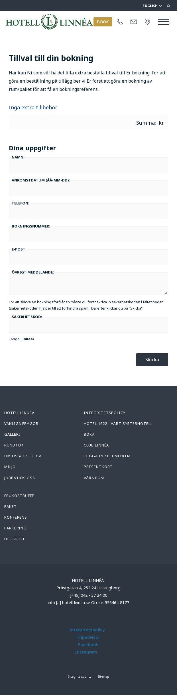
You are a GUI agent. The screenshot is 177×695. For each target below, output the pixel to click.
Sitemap (103, 677)
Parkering (15, 528)
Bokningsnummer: (31, 226)
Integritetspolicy (104, 412)
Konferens (15, 517)
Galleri (12, 434)
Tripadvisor (88, 637)
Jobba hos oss (19, 477)
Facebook (88, 644)
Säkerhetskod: (27, 316)
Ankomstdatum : (41, 180)
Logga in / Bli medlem (107, 455)
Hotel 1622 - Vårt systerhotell (118, 423)
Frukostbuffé (19, 495)
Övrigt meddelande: (33, 272)
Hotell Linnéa (19, 412)
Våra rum (94, 477)
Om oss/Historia (23, 455)
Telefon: (20, 203)
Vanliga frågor (21, 423)
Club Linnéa (96, 445)
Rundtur (13, 445)
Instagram (86, 652)
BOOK (103, 22)
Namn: (18, 157)
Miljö (10, 466)
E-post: (19, 249)
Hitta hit (14, 538)
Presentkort (98, 466)
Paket (10, 506)
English (152, 6)
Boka (89, 434)
